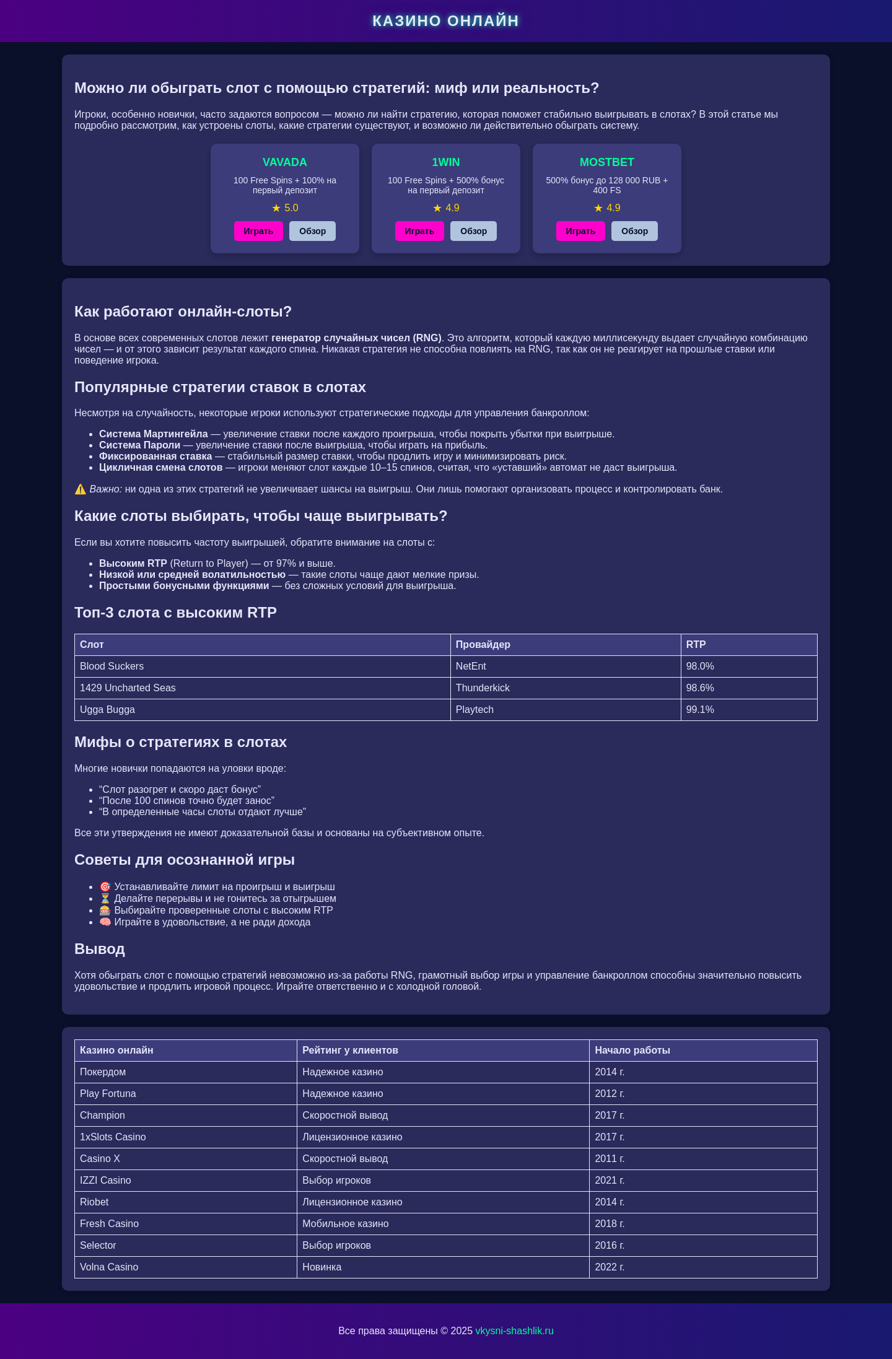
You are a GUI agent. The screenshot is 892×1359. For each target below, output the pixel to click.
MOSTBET (607, 162)
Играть (259, 231)
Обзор (312, 231)
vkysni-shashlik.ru (515, 1331)
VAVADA (285, 162)
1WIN (446, 162)
